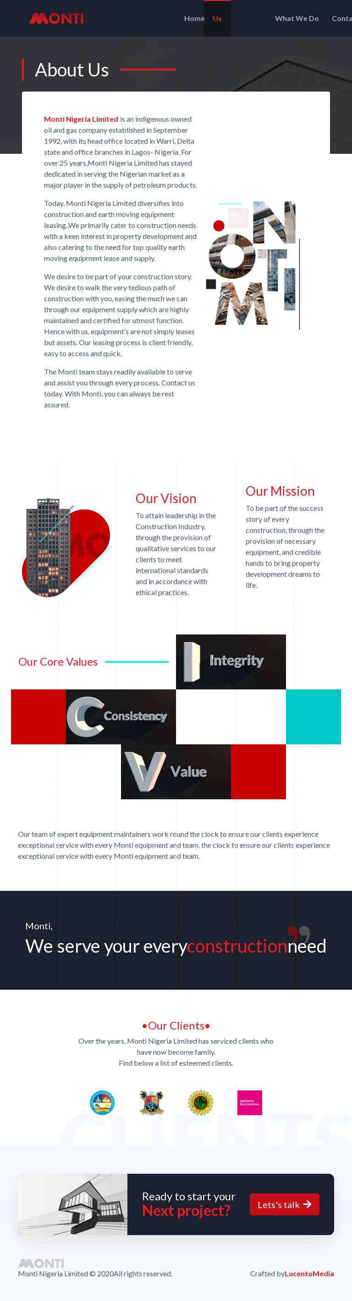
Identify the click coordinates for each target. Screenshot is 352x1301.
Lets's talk (285, 1204)
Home (156, 18)
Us (189, 18)
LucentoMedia (309, 1273)
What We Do (235, 18)
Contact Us (294, 18)
